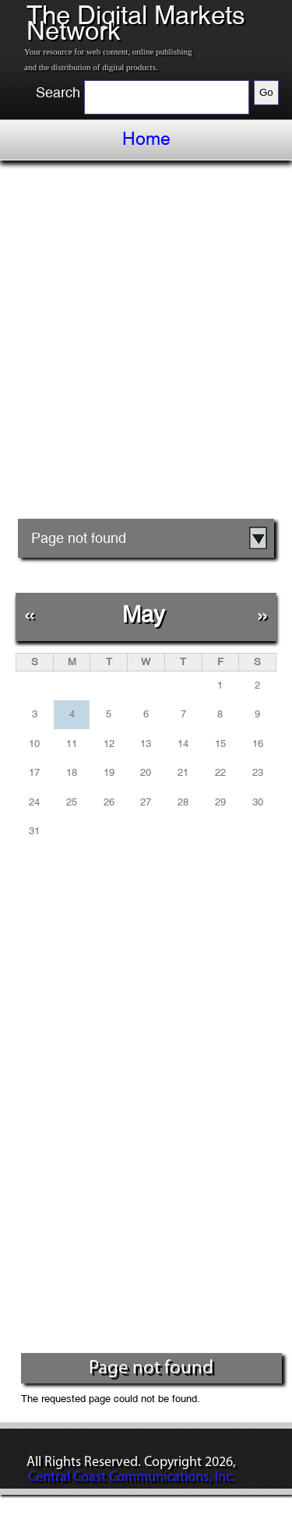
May (143, 614)
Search (58, 92)
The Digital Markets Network (135, 23)
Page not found (78, 538)
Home (146, 139)
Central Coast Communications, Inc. (131, 1477)
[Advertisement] (146, 345)
